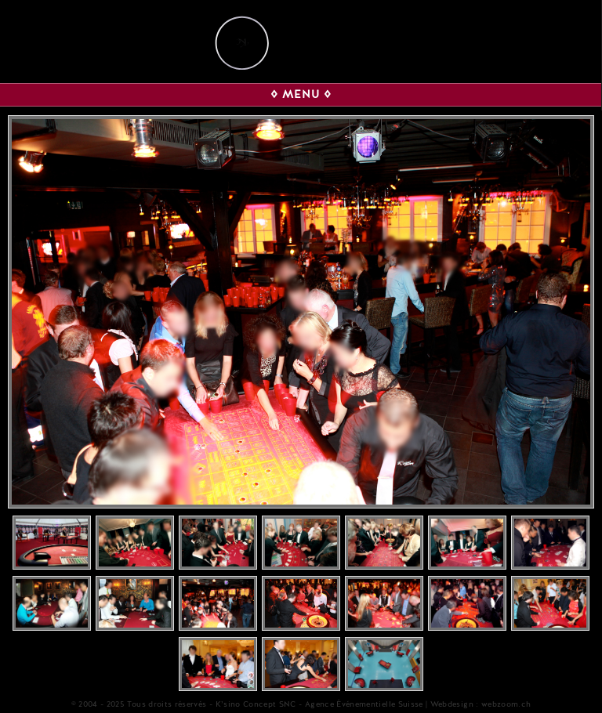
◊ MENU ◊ (301, 94)
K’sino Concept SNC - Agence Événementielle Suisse (319, 704)
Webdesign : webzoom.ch (480, 704)
